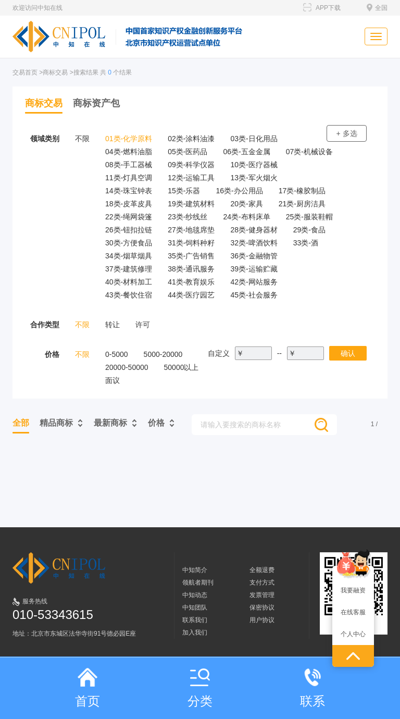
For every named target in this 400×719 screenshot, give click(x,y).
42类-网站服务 (253, 282)
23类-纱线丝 (187, 217)
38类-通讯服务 (191, 269)
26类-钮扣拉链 (128, 230)
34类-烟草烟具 (128, 256)
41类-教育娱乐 (191, 282)
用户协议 (261, 620)
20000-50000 (126, 367)
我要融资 (353, 590)
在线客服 (353, 612)
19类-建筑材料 (191, 204)
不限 (82, 138)
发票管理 (261, 595)
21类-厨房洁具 (302, 204)
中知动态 (194, 595)
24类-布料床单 (246, 217)
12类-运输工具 (191, 177)
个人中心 (353, 634)
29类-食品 (309, 230)
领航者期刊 (198, 582)
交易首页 (25, 72)
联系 (312, 688)
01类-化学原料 (128, 138)
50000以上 (181, 367)
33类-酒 (305, 243)
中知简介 (194, 570)
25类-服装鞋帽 (309, 217)
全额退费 (261, 570)
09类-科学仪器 (191, 164)
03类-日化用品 (253, 138)
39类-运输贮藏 (253, 269)
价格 (156, 422)
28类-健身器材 (253, 230)
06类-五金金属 (246, 151)
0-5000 (116, 354)
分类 (200, 688)
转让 (112, 324)
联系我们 (194, 620)
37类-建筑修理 (128, 269)
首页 (87, 688)
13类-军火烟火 (253, 177)
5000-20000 (163, 354)
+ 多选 (346, 133)
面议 (112, 380)
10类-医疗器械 (253, 164)
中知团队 (194, 607)
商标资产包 (96, 103)
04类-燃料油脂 (128, 151)
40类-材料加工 (128, 282)
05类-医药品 (187, 151)
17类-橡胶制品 (302, 191)
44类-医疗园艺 (191, 295)
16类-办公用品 (239, 191)
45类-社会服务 (253, 295)
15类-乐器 (184, 191)
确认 (348, 353)
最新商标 (110, 422)
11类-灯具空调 (128, 177)
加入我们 (194, 632)
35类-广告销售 (191, 256)
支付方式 (261, 582)
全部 (20, 422)
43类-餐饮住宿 (128, 295)
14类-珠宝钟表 (128, 191)
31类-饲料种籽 (191, 243)
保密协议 (261, 607)
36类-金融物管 (253, 256)
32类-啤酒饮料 (253, 243)
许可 (142, 324)
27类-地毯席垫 (191, 230)
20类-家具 (246, 204)
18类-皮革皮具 (128, 204)
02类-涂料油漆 (191, 138)
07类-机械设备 (309, 151)
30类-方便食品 (128, 243)
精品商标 (56, 422)
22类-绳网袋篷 (128, 217)
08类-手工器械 (128, 164)
